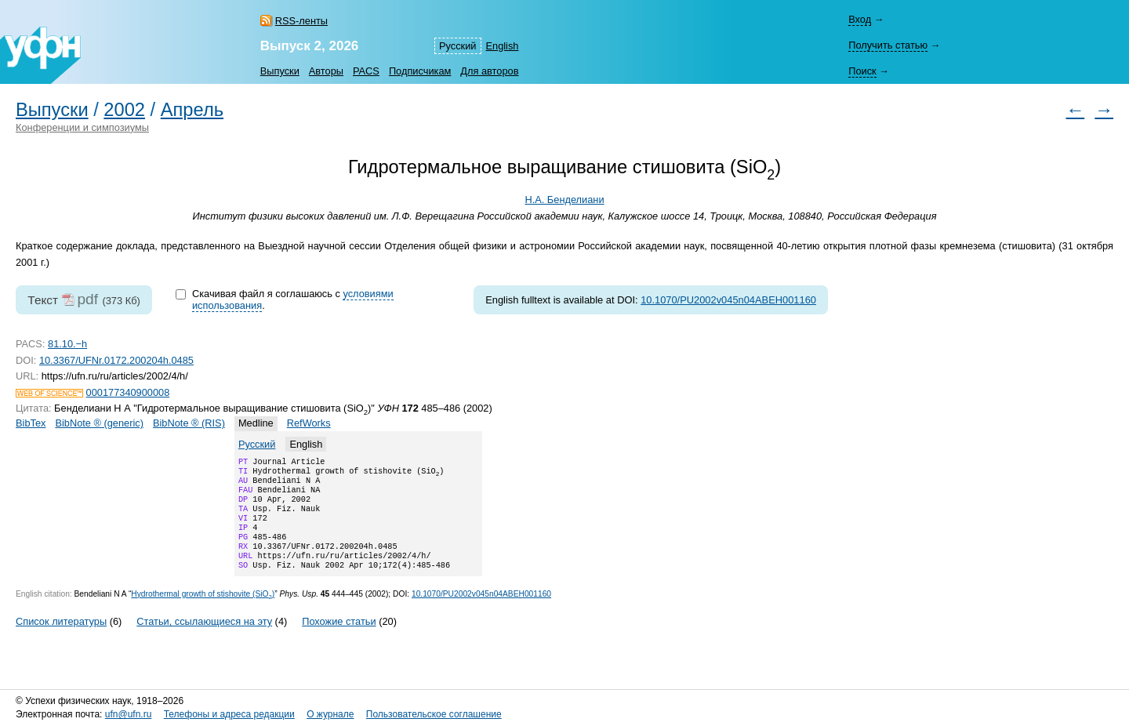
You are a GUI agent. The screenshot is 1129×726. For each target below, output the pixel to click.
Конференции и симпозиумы (82, 127)
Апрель (192, 110)
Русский (457, 46)
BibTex (30, 423)
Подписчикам (420, 71)
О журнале (330, 714)
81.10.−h (67, 344)
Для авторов (489, 71)
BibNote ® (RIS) (189, 423)
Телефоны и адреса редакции (229, 714)
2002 (124, 110)
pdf (87, 299)
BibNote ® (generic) (99, 423)
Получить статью (888, 45)
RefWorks (309, 423)
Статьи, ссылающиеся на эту (204, 640)
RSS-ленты (301, 21)
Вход (859, 19)
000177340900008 (128, 392)
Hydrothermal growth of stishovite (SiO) (202, 612)
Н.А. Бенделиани (564, 199)
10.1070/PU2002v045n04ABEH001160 (728, 300)
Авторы (326, 71)
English (502, 46)
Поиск (862, 71)
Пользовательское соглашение (434, 714)
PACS (366, 71)
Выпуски (279, 71)
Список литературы (61, 640)
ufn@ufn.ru (128, 714)
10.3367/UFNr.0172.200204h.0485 (116, 360)
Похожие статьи (339, 640)
